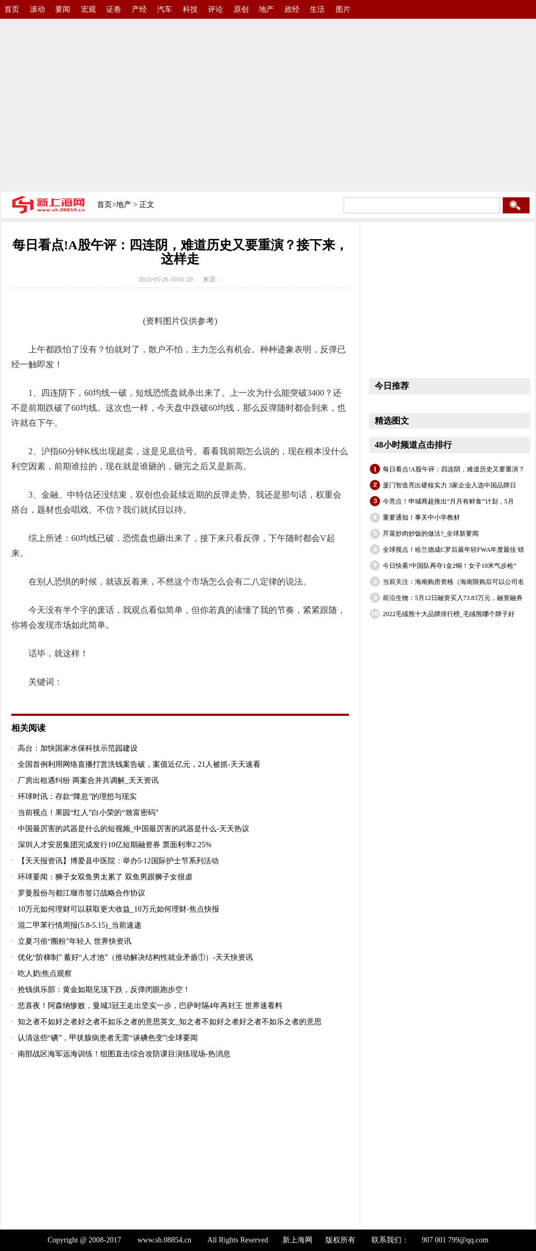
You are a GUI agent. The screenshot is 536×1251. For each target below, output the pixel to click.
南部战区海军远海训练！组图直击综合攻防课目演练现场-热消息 (124, 1054)
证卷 (113, 9)
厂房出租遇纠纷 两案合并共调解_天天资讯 (88, 780)
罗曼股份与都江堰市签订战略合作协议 (81, 893)
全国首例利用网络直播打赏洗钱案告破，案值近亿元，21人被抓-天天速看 (139, 764)
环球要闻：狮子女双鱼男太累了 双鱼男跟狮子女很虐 (105, 877)
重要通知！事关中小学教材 (421, 517)
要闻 (62, 9)
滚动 (37, 9)
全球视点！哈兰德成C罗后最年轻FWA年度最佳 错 (453, 549)
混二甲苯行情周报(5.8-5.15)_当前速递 (80, 925)
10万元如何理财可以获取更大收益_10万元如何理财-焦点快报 (118, 909)
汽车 (164, 9)
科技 (190, 9)
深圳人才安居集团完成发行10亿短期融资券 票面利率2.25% (115, 845)
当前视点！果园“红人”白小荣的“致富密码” (88, 813)
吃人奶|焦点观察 (45, 973)
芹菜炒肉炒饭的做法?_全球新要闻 (431, 533)
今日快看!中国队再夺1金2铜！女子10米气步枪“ (449, 565)
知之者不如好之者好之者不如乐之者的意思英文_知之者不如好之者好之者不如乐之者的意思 (170, 1022)
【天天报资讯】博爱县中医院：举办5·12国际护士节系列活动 (118, 861)
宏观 (88, 9)
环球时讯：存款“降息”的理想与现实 (77, 797)
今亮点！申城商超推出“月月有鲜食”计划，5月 (448, 501)
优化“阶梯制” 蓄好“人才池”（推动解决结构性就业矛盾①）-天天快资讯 (135, 957)
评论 (215, 9)
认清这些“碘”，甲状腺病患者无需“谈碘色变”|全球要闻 (108, 1038)
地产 (266, 9)
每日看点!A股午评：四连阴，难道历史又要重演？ (454, 469)
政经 (292, 9)
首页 (11, 9)
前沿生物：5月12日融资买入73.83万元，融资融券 (453, 598)
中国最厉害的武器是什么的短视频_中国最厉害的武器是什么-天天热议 (133, 829)
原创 (241, 9)
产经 (139, 9)
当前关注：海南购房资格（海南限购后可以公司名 (453, 582)
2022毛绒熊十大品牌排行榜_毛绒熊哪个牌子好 (449, 614)
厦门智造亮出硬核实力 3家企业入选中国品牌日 (449, 485)
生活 (317, 9)
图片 (343, 9)
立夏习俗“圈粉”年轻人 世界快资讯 (74, 941)
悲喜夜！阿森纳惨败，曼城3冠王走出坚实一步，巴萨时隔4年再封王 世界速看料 (150, 1006)
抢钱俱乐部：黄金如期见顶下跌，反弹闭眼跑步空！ (104, 990)
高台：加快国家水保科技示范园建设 (78, 748)
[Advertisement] (165, 102)
